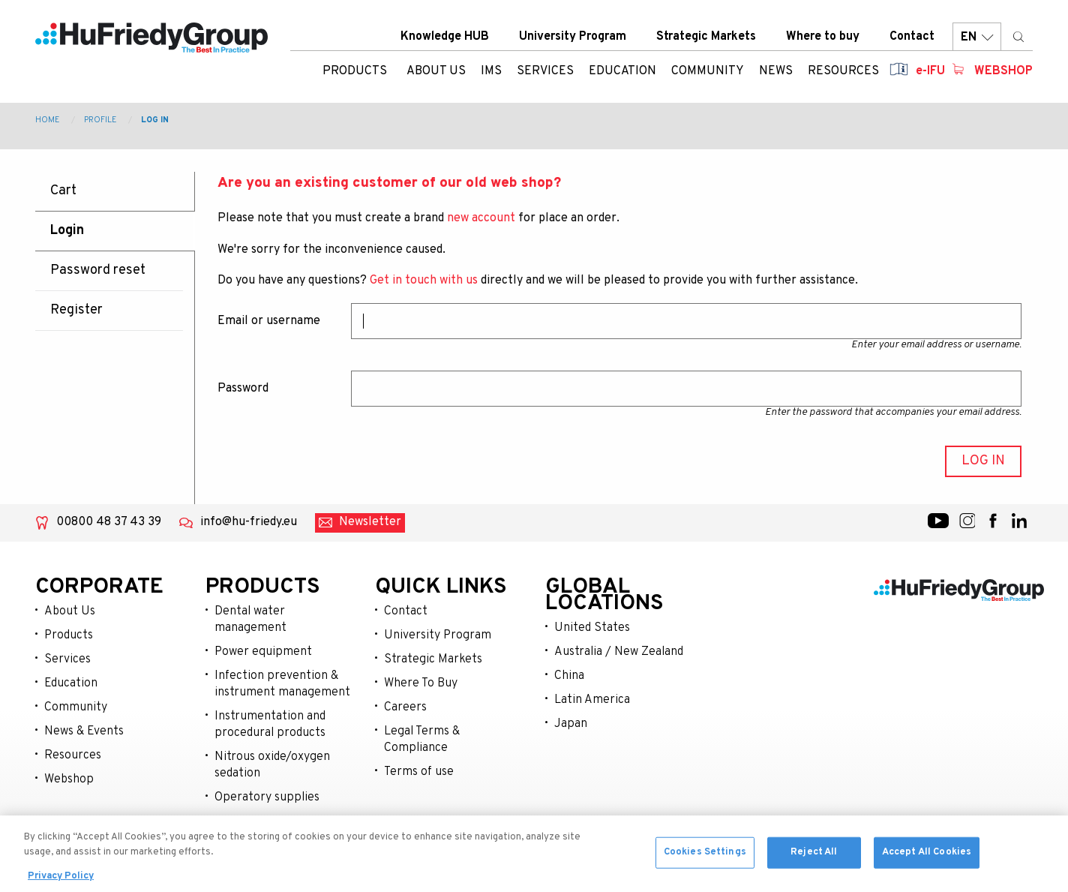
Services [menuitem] (545, 71)
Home (47, 120)
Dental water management (250, 619)
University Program (572, 36)
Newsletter (370, 522)
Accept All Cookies (926, 869)
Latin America (592, 699)
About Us (69, 611)
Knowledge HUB (444, 36)
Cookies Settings (705, 869)
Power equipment (263, 651)
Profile (100, 120)
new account (481, 218)
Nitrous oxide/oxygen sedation (272, 765)
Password (243, 388)
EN (977, 37)
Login (67, 230)
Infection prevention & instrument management (282, 684)
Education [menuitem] (622, 71)
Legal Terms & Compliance (422, 739)
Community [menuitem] (707, 71)
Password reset (98, 270)
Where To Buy (421, 683)
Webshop (1003, 71)
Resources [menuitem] (843, 71)
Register (76, 310)
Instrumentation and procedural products (270, 724)
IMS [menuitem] (491, 71)
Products (354, 71)
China (569, 675)
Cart (63, 191)
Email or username (269, 321)
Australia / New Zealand (618, 651)
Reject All (813, 869)
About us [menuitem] (436, 71)
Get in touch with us (424, 280)
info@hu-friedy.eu (248, 522)
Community (75, 707)
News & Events (84, 731)
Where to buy (823, 36)
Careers (405, 707)
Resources (72, 755)
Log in (155, 120)
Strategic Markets (706, 36)
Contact (912, 36)
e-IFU (930, 71)
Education (71, 683)
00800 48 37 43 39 (108, 522)
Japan (570, 723)
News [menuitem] (776, 71)
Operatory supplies (267, 797)
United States (592, 627)
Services (67, 659)
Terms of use (419, 771)
